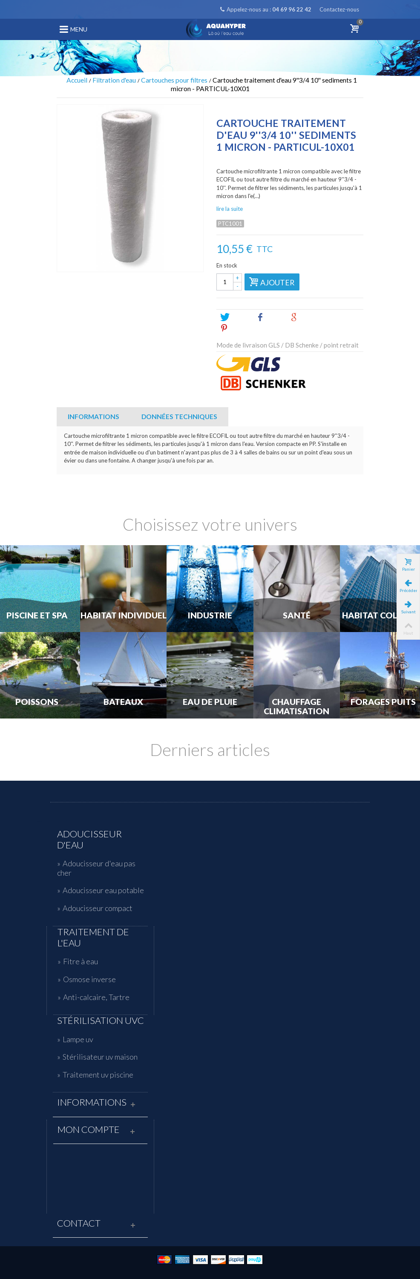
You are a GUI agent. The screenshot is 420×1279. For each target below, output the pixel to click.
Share (269, 317)
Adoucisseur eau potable (103, 890)
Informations (93, 416)
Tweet (234, 317)
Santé (297, 615)
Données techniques (179, 416)
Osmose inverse (89, 979)
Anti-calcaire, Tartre (96, 997)
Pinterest (238, 328)
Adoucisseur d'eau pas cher (96, 868)
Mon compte (89, 1129)
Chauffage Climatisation (296, 706)
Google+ (308, 317)
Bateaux (123, 702)
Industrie (210, 615)
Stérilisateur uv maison (100, 1056)
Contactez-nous (339, 9)
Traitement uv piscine (98, 1074)
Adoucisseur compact (97, 908)
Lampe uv (78, 1039)
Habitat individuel (124, 615)
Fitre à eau (80, 961)
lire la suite (229, 208)
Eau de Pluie (210, 702)
